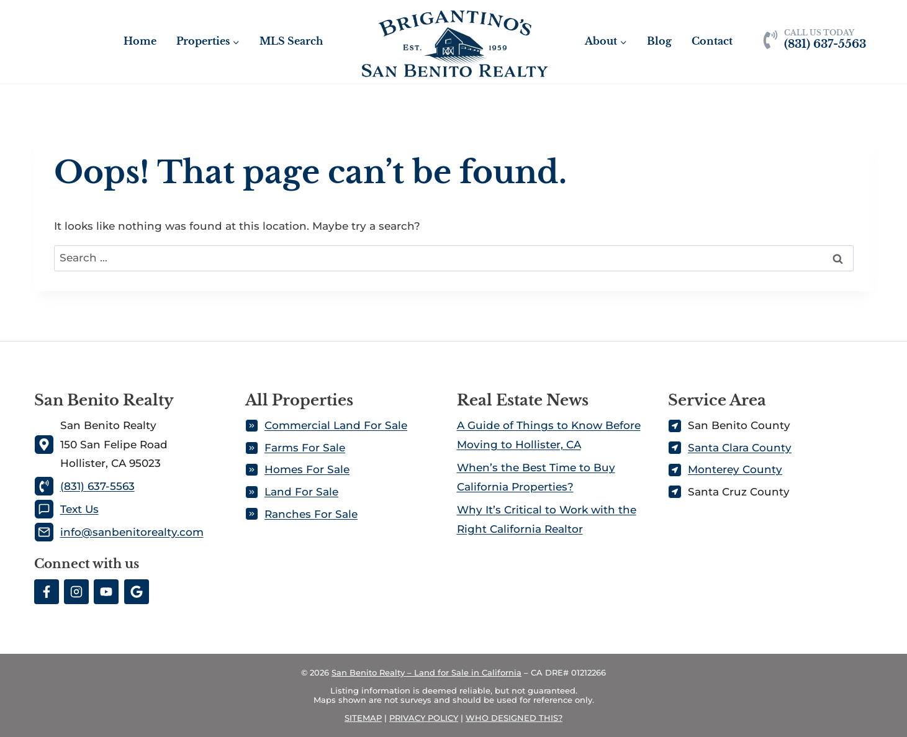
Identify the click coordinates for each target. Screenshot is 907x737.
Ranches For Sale (311, 514)
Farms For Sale (304, 447)
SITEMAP (363, 718)
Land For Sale (301, 492)
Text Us (79, 509)
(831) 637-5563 (97, 486)
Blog (659, 41)
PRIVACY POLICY (423, 718)
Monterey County (735, 469)
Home (140, 41)
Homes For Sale (307, 469)
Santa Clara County (740, 447)
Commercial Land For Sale (335, 425)
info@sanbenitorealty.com (132, 532)
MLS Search (291, 41)
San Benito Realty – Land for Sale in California (426, 672)
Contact (712, 41)
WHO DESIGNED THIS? (514, 718)
